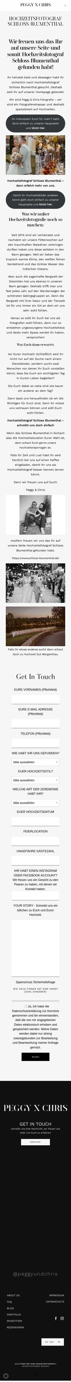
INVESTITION (14, 1322)
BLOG (10, 1309)
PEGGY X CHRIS (35, 1110)
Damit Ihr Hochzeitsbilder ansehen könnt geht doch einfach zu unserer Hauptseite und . (35, 201)
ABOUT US (13, 1296)
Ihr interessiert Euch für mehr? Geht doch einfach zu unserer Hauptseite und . (35, 125)
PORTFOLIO (14, 1316)
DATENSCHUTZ (55, 1303)
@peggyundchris (35, 1275)
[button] (6, 1376)
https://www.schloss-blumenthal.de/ (35, 559)
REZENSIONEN (15, 1328)
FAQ (9, 1303)
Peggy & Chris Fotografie (38, 101)
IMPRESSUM (56, 1296)
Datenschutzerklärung (26, 1012)
